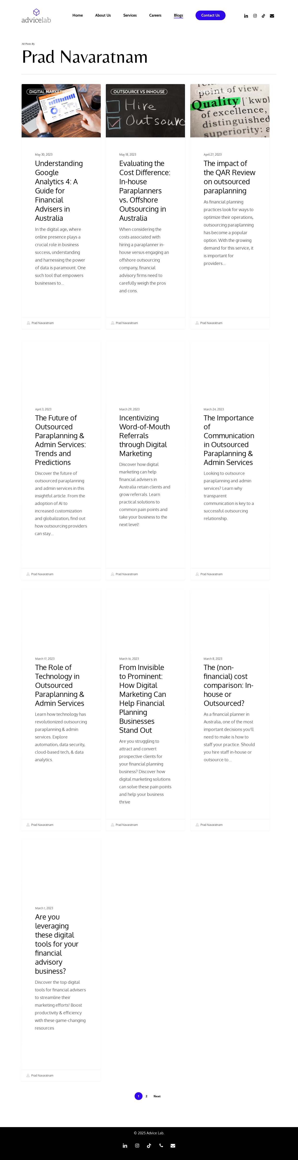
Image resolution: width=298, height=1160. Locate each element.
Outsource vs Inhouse (139, 92)
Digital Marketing (49, 91)
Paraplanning (213, 97)
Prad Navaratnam (40, 323)
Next (157, 1096)
